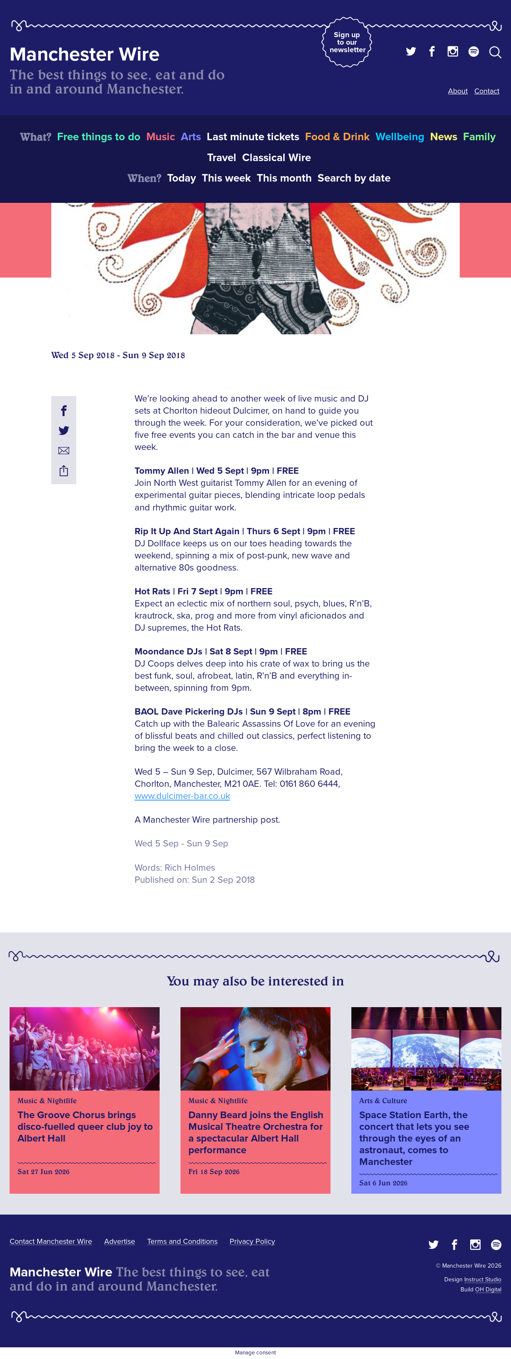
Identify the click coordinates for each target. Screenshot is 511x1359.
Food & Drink (337, 137)
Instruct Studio (482, 1279)
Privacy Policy (252, 1241)
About (458, 91)
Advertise (119, 1241)
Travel (221, 157)
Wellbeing (400, 137)
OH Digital (488, 1289)
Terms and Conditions (182, 1241)
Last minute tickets (253, 137)
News (443, 137)
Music (160, 137)
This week (226, 178)
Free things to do (98, 137)
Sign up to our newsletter (348, 42)
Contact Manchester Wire (51, 1241)
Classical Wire (276, 157)
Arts (191, 137)
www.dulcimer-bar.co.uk (182, 796)
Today (181, 178)
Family (479, 137)
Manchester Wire (85, 54)
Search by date (354, 178)
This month (284, 178)
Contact (486, 91)
